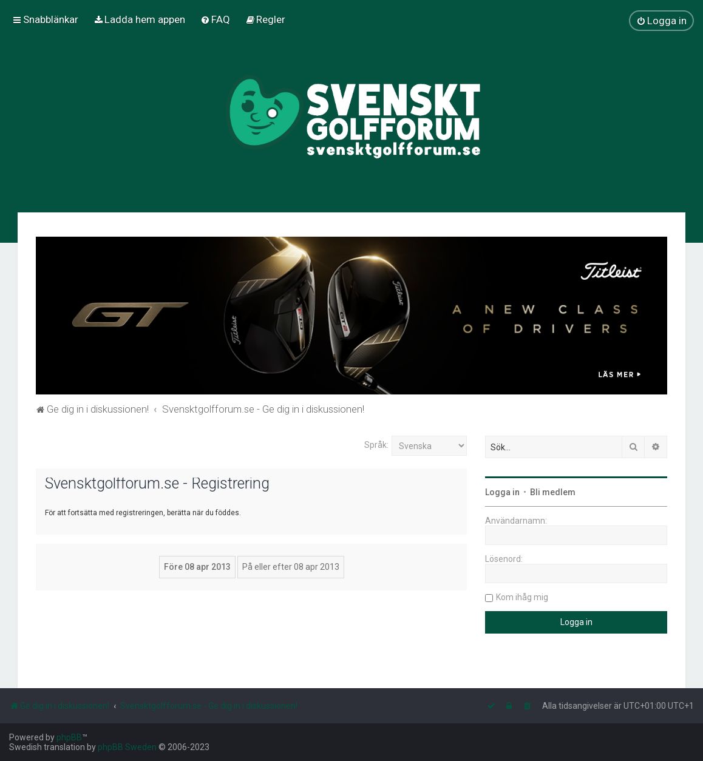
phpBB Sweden (127, 747)
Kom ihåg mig (522, 597)
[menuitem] (139, 19)
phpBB (69, 737)
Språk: (376, 445)
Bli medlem (553, 492)
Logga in (502, 492)
